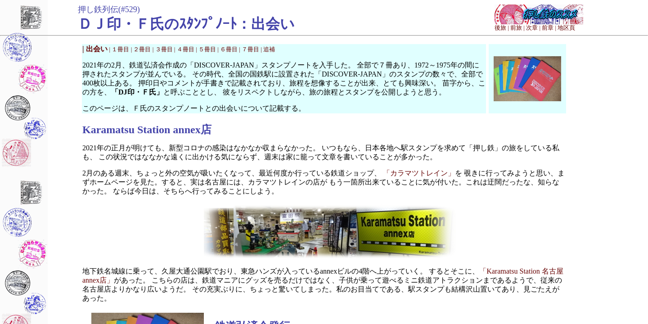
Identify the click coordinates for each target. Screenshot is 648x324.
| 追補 (268, 49)
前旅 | (517, 27)
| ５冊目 (206, 49)
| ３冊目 (163, 49)
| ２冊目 (142, 49)
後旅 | (502, 27)
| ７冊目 (250, 49)
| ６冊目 (228, 49)
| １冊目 (120, 49)
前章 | (549, 27)
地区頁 (566, 27)
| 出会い (95, 49)
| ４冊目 (185, 49)
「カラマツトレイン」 (419, 173)
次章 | (533, 27)
